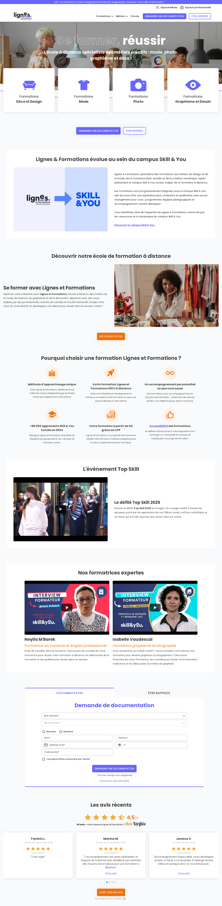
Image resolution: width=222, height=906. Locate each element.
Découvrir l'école (111, 336)
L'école (135, 16)
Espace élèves (166, 7)
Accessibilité (159, 426)
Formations (103, 16)
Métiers (120, 16)
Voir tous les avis (111, 890)
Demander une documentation (164, 16)
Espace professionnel (195, 7)
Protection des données (114, 779)
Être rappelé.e (200, 16)
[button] (114, 714)
